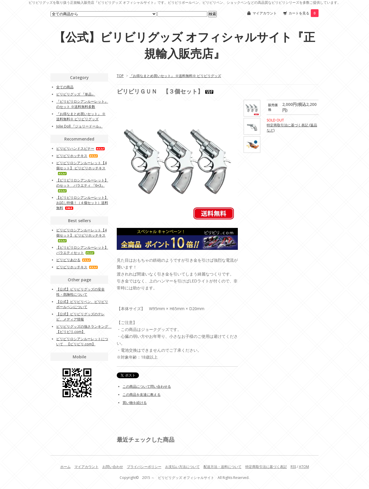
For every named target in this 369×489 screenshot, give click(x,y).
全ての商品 (65, 87)
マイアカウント (265, 13)
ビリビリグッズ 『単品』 (75, 94)
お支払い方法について (182, 466)
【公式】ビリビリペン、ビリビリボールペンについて (82, 304)
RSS (293, 466)
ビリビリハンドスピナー (80, 148)
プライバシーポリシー (144, 466)
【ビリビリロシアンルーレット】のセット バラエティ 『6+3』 (82, 185)
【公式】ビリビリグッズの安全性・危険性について (80, 292)
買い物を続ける (135, 402)
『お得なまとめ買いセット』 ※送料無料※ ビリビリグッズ (175, 75)
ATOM (304, 466)
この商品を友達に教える (142, 394)
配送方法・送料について (223, 466)
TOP (120, 75)
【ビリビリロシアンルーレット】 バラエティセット (82, 250)
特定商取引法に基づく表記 (266, 466)
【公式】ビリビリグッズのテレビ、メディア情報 (80, 317)
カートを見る (304, 13)
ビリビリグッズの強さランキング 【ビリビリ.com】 (84, 329)
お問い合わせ (112, 466)
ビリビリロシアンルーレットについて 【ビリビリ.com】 (82, 341)
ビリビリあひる (73, 259)
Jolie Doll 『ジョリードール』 (79, 126)
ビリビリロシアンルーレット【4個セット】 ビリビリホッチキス (81, 167)
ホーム (65, 466)
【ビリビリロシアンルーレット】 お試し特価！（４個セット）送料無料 (82, 202)
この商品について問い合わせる (147, 386)
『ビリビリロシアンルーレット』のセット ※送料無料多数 (82, 104)
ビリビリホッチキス (77, 155)
